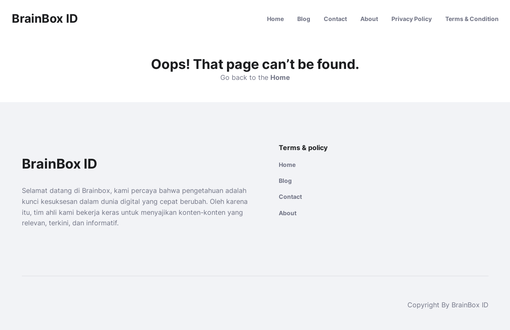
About (369, 18)
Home (275, 18)
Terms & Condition (472, 18)
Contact (335, 18)
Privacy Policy (411, 18)
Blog (303, 18)
